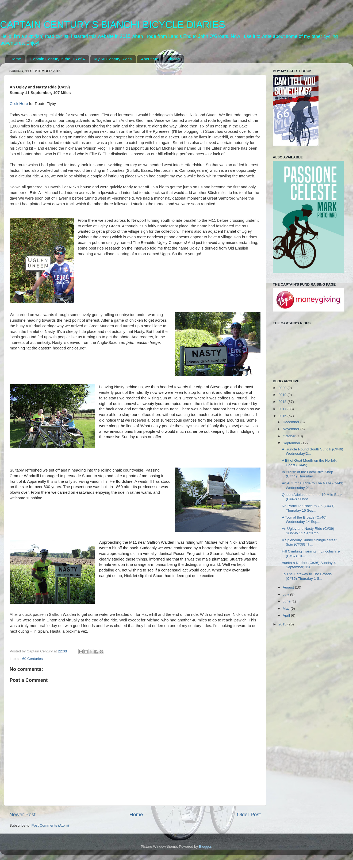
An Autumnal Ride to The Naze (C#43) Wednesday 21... (312, 485)
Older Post (249, 814)
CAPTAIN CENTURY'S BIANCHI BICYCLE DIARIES (112, 24)
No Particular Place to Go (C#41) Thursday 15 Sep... (308, 508)
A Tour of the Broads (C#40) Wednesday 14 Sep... (304, 519)
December (291, 422)
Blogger (205, 847)
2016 (282, 416)
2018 (282, 402)
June (287, 601)
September (292, 443)
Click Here (19, 104)
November (291, 429)
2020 (282, 388)
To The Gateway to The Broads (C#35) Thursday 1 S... (307, 576)
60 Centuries (32, 659)
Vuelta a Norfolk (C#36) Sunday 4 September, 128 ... (309, 565)
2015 (282, 624)
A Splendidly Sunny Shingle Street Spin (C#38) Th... (309, 542)
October (290, 436)
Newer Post (22, 814)
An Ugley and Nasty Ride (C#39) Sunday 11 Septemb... (308, 531)
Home (15, 59)
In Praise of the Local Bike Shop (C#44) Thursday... (307, 474)
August (289, 587)
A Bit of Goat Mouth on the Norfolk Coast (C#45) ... (309, 462)
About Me (149, 59)
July (286, 594)
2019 (282, 395)
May (286, 608)
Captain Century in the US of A (57, 59)
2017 (282, 409)
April (287, 615)
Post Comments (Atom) (50, 825)
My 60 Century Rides (113, 59)
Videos (173, 59)
